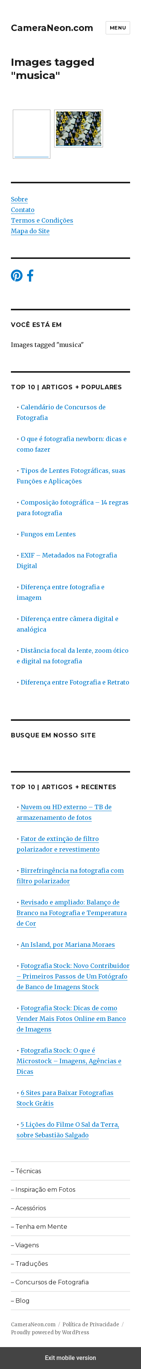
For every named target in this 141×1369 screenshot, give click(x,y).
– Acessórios (28, 1208)
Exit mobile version (70, 1357)
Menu (118, 28)
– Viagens (25, 1245)
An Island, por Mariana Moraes (68, 944)
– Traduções (29, 1263)
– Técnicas (26, 1171)
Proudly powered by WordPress (50, 1332)
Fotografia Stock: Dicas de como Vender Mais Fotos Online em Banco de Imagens (71, 1018)
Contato (23, 210)
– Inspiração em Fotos (43, 1189)
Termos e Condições (42, 220)
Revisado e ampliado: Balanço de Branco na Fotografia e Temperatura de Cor (72, 912)
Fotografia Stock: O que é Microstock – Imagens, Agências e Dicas (69, 1061)
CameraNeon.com (52, 28)
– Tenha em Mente (39, 1226)
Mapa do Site (30, 231)
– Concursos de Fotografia (50, 1282)
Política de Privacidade (90, 1324)
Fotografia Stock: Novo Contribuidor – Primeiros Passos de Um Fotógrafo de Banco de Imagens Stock (73, 976)
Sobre (19, 199)
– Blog (20, 1300)
